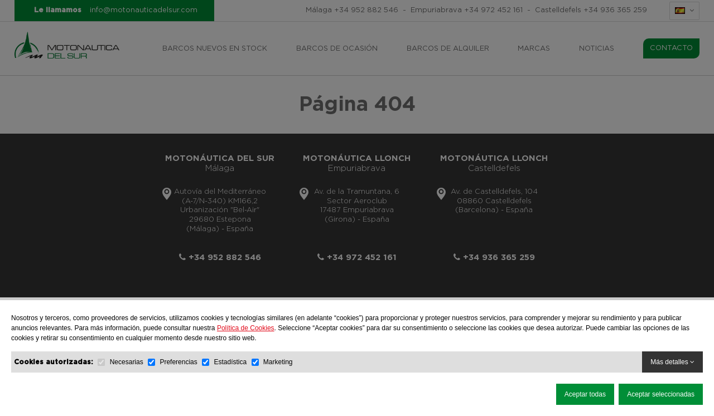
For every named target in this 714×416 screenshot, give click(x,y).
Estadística (230, 362)
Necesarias (126, 362)
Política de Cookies (245, 328)
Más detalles (672, 362)
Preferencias (178, 362)
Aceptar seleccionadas (660, 394)
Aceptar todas (585, 394)
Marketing (278, 362)
